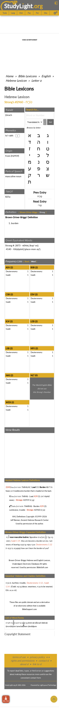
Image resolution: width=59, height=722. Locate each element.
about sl (24, 664)
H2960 (37, 510)
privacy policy (37, 657)
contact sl (44, 660)
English (46, 76)
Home (9, 76)
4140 (8, 249)
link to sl (37, 664)
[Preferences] (56, 13)
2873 (17, 245)
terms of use (19, 657)
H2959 (14, 155)
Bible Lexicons (27, 76)
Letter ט (36, 80)
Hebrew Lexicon (16, 80)
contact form (35, 678)
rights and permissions (22, 660)
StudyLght (18, 6)
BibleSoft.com (42, 567)
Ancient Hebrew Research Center (35, 520)
